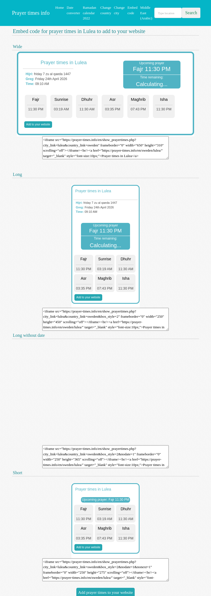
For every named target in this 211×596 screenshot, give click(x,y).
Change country (105, 10)
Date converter (73, 10)
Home (59, 7)
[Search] (168, 13)
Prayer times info (30, 13)
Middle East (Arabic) (146, 12)
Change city (119, 10)
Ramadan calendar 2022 (89, 12)
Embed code (132, 10)
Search (191, 12)
